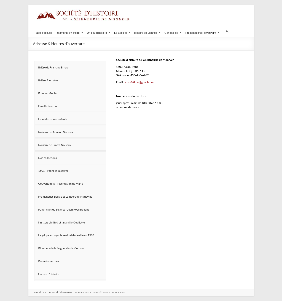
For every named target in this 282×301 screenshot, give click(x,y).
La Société (122, 33)
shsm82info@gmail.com (135, 82)
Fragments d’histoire (69, 33)
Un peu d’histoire (99, 33)
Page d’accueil (43, 32)
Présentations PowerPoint (202, 33)
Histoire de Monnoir (147, 33)
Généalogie (173, 33)
